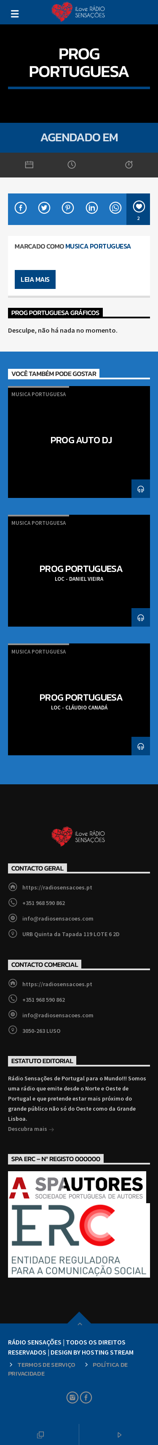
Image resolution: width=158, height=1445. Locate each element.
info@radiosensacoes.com (58, 918)
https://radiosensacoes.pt (57, 887)
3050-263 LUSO (41, 1031)
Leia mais (35, 279)
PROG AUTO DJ (81, 440)
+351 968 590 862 (43, 903)
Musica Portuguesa (98, 246)
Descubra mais (31, 1129)
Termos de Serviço (46, 1364)
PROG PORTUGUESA (81, 568)
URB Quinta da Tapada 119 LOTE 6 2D (71, 934)
